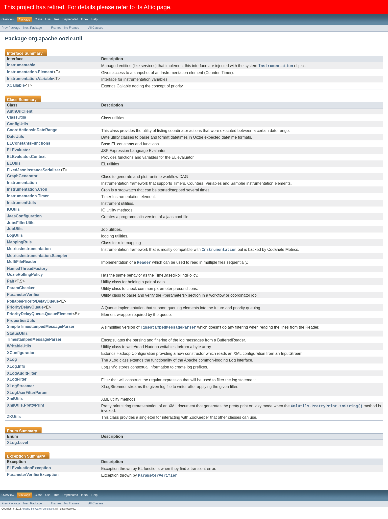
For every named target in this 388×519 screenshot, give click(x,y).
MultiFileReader (21, 263)
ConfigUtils (17, 125)
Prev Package (10, 27)
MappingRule (19, 243)
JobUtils (15, 229)
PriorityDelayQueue (25, 309)
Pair (10, 283)
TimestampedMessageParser (34, 342)
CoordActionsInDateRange (32, 131)
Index (84, 19)
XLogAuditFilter (22, 378)
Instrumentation (22, 183)
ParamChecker (21, 290)
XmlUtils (15, 403)
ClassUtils (16, 118)
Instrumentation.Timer (28, 197)
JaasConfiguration (24, 217)
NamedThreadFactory (27, 271)
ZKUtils (14, 422)
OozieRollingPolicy (25, 277)
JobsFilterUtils (20, 223)
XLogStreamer (20, 390)
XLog (12, 362)
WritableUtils (19, 349)
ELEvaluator (18, 151)
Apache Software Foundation (38, 514)
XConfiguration (21, 356)
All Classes (95, 27)
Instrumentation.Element (30, 73)
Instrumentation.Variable (30, 79)
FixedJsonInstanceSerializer (33, 171)
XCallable (16, 86)
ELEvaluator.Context (26, 157)
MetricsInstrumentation (29, 249)
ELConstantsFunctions (28, 144)
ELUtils (14, 164)
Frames (56, 27)
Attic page (157, 7)
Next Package (32, 27)
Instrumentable (21, 65)
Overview (7, 19)
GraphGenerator (22, 177)
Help (94, 19)
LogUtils (15, 236)
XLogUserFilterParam (27, 397)
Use (47, 19)
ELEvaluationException (29, 473)
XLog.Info (16, 370)
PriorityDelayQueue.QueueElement (40, 316)
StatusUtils (17, 336)
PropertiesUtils (21, 323)
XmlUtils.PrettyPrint (25, 410)
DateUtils (15, 137)
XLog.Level (17, 448)
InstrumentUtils (21, 203)
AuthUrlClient (19, 112)
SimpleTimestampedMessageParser (40, 329)
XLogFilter (16, 384)
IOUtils (13, 210)
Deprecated (70, 19)
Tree (56, 19)
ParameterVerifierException (33, 480)
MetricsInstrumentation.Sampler (37, 257)
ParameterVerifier (23, 297)
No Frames (71, 27)
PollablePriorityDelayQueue (33, 303)
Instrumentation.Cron (27, 190)
